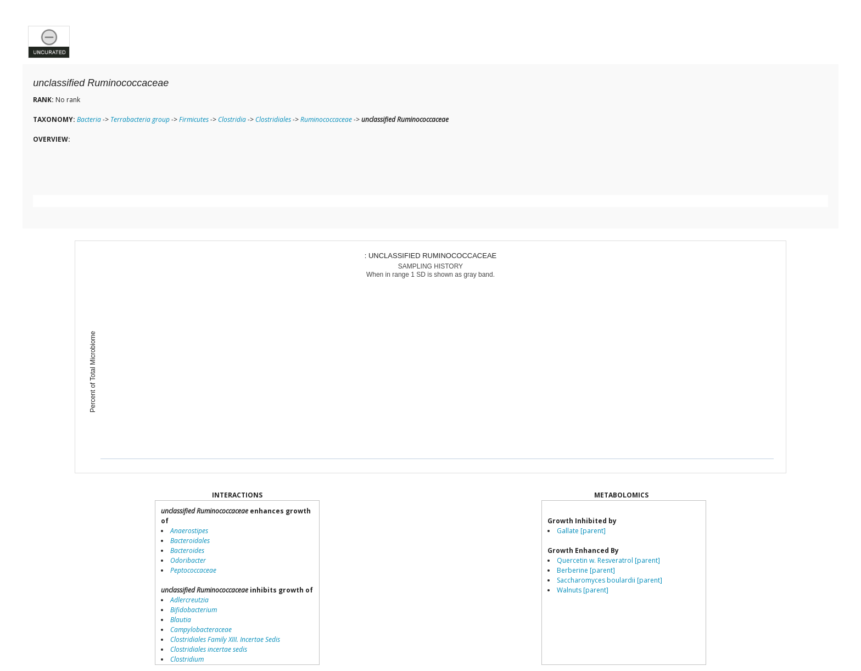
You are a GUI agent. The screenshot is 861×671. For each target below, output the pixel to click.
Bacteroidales (190, 540)
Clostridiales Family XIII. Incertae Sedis (225, 639)
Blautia (180, 619)
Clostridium (187, 659)
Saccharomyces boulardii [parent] (609, 580)
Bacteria (89, 119)
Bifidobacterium (193, 609)
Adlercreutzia (189, 600)
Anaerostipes (189, 530)
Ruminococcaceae (326, 119)
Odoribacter (188, 560)
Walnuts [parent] (582, 590)
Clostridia (232, 119)
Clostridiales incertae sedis (208, 649)
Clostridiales (273, 119)
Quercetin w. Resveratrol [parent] (608, 560)
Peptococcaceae (193, 570)
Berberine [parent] (586, 570)
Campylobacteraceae (201, 629)
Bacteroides (187, 550)
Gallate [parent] (581, 530)
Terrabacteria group (140, 119)
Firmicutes (194, 119)
